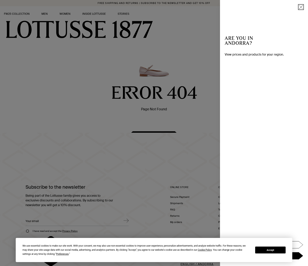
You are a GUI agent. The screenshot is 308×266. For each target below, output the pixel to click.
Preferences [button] (62, 254)
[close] (301, 7)
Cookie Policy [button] (205, 250)
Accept (270, 250)
